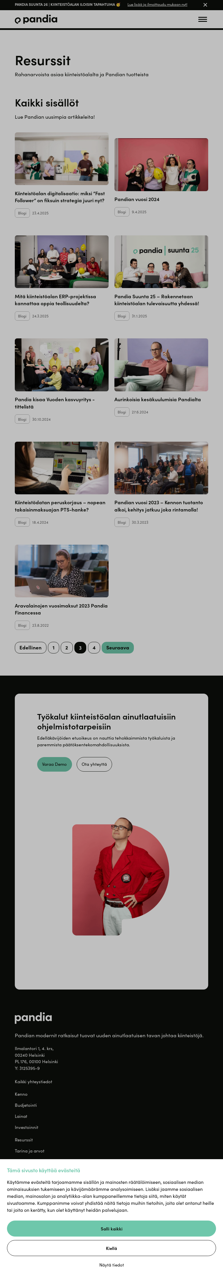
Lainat (21, 1116)
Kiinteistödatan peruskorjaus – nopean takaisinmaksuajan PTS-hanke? (60, 506)
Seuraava (118, 647)
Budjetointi (26, 1105)
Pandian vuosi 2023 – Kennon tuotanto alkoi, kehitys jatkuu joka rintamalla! (158, 506)
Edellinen (31, 647)
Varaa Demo (54, 764)
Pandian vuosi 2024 (136, 199)
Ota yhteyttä (95, 764)
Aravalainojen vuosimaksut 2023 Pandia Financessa (61, 609)
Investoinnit (27, 1127)
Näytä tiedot (111, 1265)
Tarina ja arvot (29, 1151)
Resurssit (24, 1140)
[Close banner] (205, 5)
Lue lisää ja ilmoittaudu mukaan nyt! (157, 4)
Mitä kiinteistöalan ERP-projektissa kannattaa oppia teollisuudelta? (55, 299)
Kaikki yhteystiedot (34, 1081)
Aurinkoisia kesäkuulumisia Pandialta (157, 399)
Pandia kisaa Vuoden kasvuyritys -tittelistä (55, 402)
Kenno (21, 1094)
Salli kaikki (112, 1229)
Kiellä (111, 1248)
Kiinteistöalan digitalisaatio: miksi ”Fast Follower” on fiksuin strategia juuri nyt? (60, 196)
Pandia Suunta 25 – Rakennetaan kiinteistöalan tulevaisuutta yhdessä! (156, 299)
